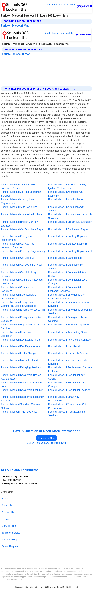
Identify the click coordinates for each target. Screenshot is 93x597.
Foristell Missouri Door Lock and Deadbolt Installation (18, 296)
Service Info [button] (67, 4)
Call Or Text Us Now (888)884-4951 (46, 442)
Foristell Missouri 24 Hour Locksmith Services (21, 193)
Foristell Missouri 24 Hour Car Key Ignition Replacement (67, 186)
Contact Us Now (46, 438)
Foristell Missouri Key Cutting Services (69, 332)
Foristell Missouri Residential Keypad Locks (21, 384)
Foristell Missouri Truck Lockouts (19, 411)
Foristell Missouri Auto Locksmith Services (66, 209)
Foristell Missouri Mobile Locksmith (20, 360)
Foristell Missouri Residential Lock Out (22, 390)
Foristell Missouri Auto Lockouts (65, 199)
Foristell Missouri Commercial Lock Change (67, 281)
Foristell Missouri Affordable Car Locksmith (65, 193)
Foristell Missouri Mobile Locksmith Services (67, 362)
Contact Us (8, 512)
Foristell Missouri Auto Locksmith (19, 207)
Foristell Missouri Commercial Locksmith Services (64, 289)
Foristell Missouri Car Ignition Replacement (17, 238)
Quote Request (10, 546)
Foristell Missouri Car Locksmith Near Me (21, 266)
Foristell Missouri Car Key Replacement (70, 251)
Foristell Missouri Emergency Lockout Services (68, 304)
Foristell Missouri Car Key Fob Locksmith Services (17, 245)
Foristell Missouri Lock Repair (64, 346)
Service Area (9, 525)
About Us (7, 505)
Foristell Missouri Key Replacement (20, 346)
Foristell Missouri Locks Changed (19, 353)
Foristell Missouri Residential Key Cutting (66, 377)
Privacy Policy (9, 539)
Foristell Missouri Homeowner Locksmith (17, 334)
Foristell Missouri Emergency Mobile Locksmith (21, 319)
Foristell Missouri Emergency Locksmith (23, 309)
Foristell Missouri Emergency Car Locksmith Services (66, 296)
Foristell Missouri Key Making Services (69, 339)
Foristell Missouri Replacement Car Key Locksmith (70, 369)
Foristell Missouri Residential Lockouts (69, 390)
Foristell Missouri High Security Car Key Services (23, 326)
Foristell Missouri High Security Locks (68, 324)
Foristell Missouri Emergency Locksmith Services (70, 311)
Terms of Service (11, 532)
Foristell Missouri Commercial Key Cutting (67, 274)
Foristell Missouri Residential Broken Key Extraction (21, 377)
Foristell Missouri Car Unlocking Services (18, 274)
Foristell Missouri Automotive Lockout (21, 214)
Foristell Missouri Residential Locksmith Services (22, 398)
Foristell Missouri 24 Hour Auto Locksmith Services (18, 186)
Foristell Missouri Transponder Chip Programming (67, 406)
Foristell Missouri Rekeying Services (21, 367)
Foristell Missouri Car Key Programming (23, 251)
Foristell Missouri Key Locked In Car (21, 339)
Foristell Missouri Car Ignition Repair (68, 229)
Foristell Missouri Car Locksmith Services (65, 266)
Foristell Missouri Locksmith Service (68, 353)
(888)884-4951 (84, 6)
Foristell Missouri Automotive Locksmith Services (70, 216)
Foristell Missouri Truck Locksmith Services (67, 413)
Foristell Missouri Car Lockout (17, 257)
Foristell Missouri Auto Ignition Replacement (17, 201)
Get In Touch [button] (51, 4)
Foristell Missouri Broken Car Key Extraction (19, 223)
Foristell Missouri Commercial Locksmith (17, 289)
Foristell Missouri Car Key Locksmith (68, 243)
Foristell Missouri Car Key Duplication (68, 236)
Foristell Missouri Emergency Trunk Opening (67, 319)
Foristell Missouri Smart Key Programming (63, 398)
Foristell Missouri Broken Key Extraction (70, 221)
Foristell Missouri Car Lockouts (65, 257)
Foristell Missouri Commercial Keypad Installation (22, 281)
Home (5, 498)
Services (6, 519)
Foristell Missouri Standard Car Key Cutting (20, 406)
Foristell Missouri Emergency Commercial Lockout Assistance (18, 304)
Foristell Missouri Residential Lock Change (67, 384)
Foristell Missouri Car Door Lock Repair (22, 229)
